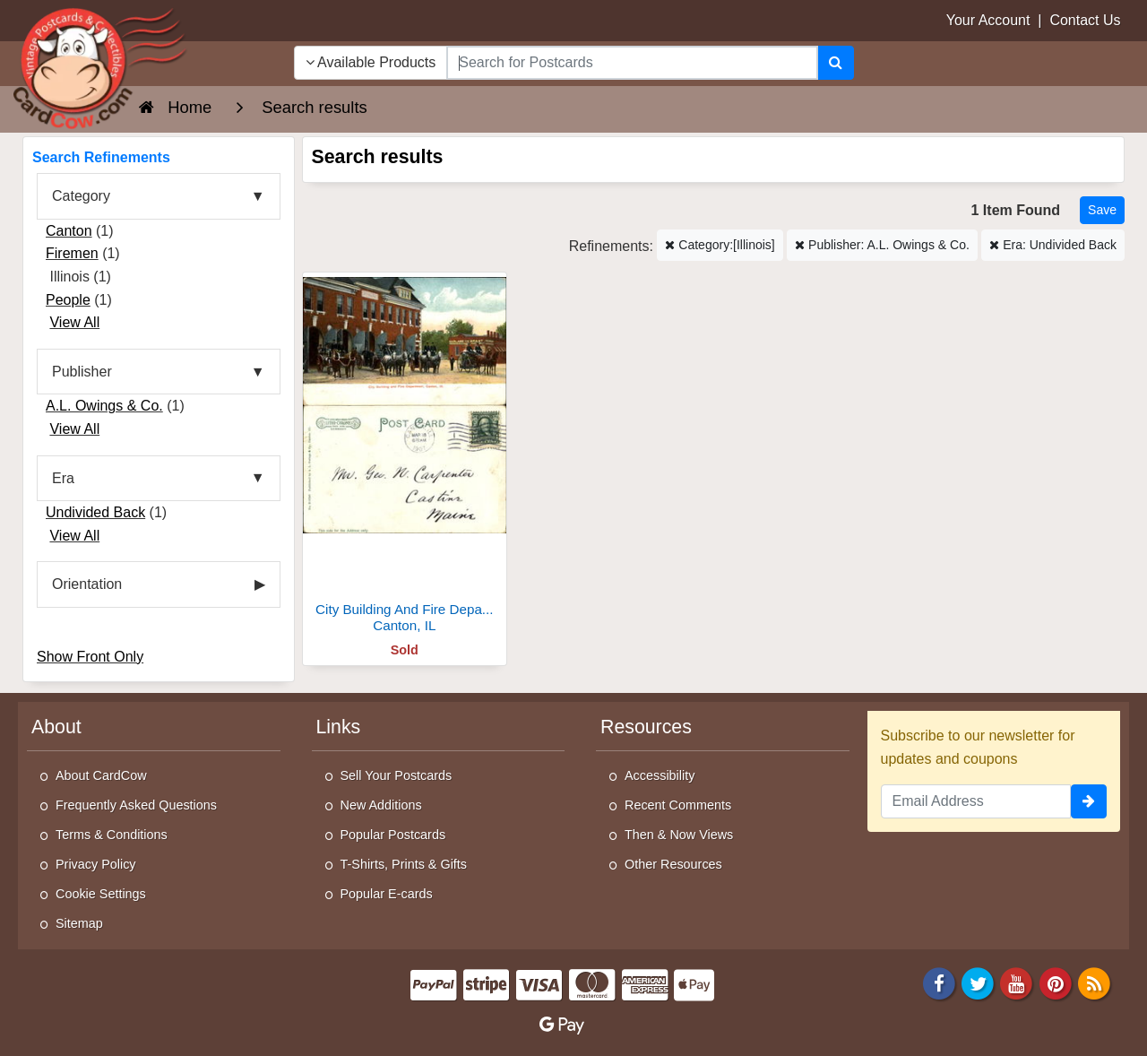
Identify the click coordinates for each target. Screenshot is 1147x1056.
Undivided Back (95, 512)
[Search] (835, 63)
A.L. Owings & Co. (104, 405)
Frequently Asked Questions (136, 805)
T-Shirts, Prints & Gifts (404, 864)
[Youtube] (1017, 982)
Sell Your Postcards (397, 775)
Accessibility (659, 775)
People (68, 299)
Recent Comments (678, 805)
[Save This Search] (1102, 210)
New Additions (381, 805)
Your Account (988, 20)
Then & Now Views (679, 834)
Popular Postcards (393, 834)
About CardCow (101, 775)
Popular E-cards (387, 894)
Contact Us (1084, 20)
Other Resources (673, 864)
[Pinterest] (1055, 982)
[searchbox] (631, 63)
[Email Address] (976, 801)
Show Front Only (90, 656)
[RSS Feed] (1094, 982)
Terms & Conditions (112, 834)
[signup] (1089, 801)
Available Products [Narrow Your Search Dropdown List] (371, 62)
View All (74, 322)
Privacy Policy (96, 864)
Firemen (72, 253)
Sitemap (79, 923)
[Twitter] (977, 982)
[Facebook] (939, 982)
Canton (69, 230)
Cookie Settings (101, 894)
